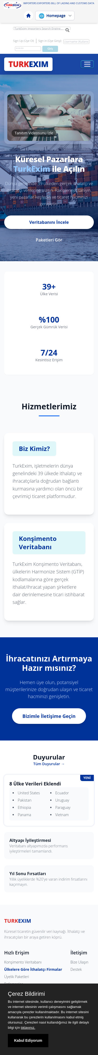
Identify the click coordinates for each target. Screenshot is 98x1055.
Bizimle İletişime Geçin (49, 716)
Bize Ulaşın (79, 962)
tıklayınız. (28, 1028)
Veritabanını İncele (49, 222)
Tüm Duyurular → (49, 763)
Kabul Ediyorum (28, 1040)
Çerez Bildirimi (26, 994)
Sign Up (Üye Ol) (23, 41)
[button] (49, 117)
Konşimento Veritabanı (23, 962)
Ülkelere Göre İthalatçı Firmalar (33, 969)
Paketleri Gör (49, 240)
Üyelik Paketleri (16, 976)
